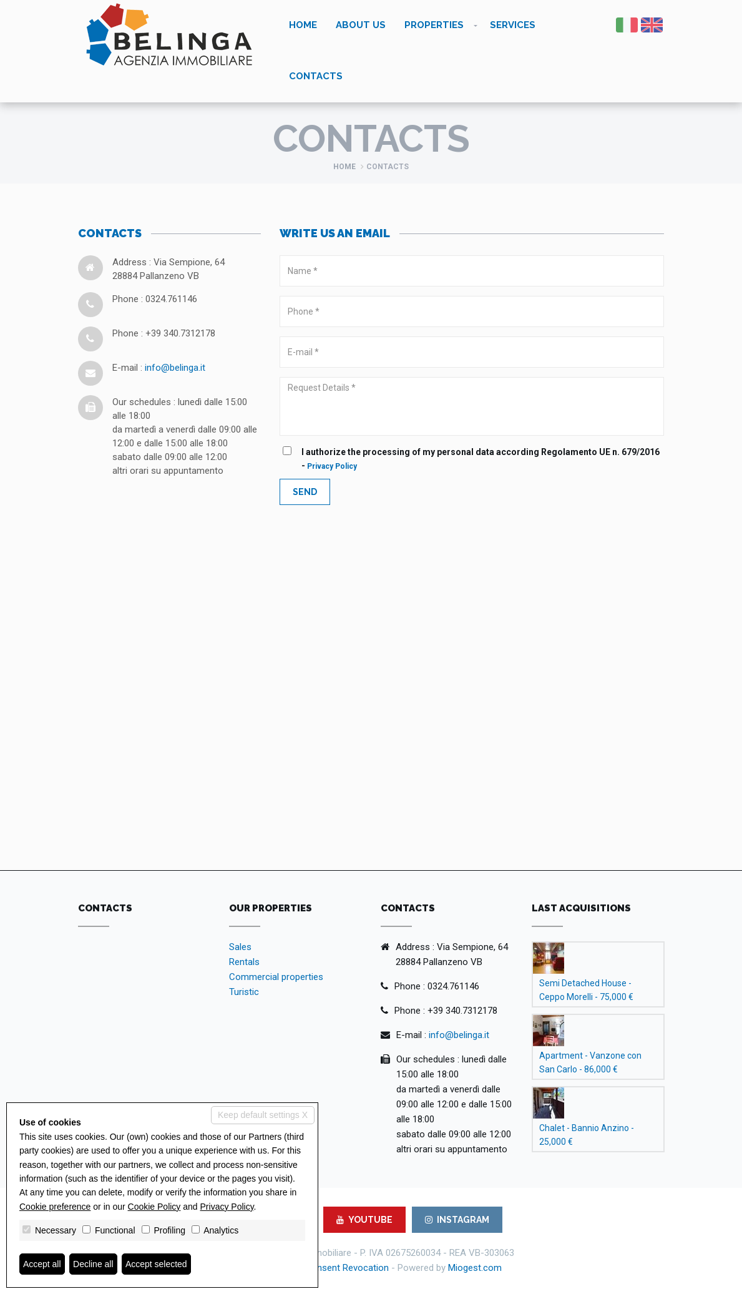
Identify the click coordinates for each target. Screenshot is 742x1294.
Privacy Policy (332, 466)
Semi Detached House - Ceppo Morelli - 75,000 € (586, 990)
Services (512, 25)
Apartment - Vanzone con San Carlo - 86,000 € (590, 1062)
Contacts (316, 76)
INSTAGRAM (457, 1220)
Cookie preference (54, 1207)
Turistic (244, 991)
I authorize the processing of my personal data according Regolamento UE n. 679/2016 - (474, 458)
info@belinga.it (175, 367)
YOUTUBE (364, 1220)
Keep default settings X (263, 1115)
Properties (434, 25)
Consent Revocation (347, 1267)
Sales (240, 947)
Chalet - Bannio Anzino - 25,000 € (586, 1135)
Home (303, 25)
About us (361, 25)
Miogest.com (475, 1267)
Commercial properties (276, 977)
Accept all (42, 1264)
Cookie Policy (154, 1207)
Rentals (244, 962)
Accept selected (156, 1264)
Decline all (93, 1264)
